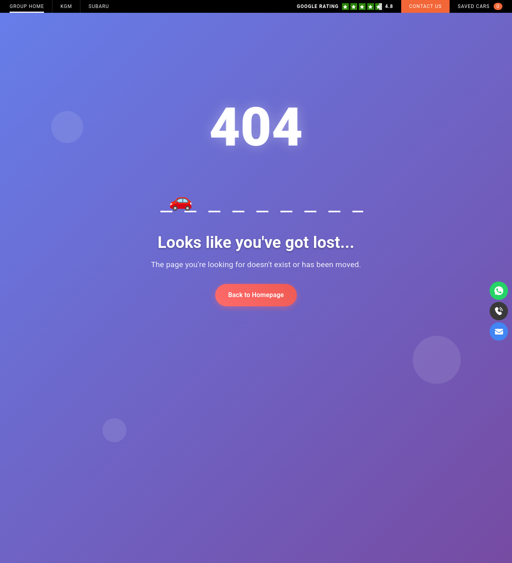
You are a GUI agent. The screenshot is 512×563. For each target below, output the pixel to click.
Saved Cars (480, 6)
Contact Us (425, 6)
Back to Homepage (256, 295)
